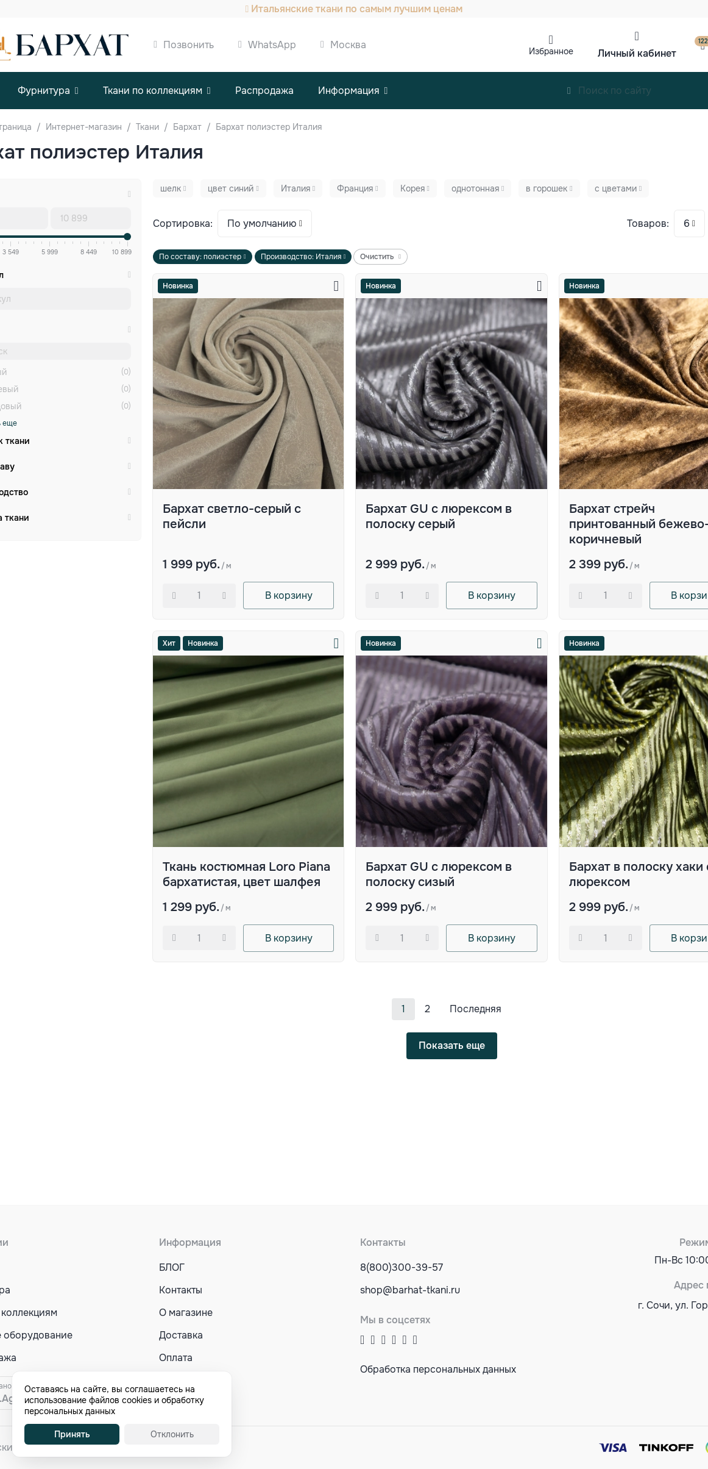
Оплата (176, 1357)
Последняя (475, 1009)
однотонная (475, 188)
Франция (355, 188)
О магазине (186, 1312)
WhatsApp (272, 44)
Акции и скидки (195, 1402)
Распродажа (264, 90)
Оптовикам (185, 1380)
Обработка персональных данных (438, 1369)
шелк (170, 188)
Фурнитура (44, 90)
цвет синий (230, 188)
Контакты (180, 1290)
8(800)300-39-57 (401, 1267)
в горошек (546, 188)
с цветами (616, 188)
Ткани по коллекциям (152, 90)
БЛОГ (172, 1267)
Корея (412, 188)
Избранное (551, 51)
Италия (295, 188)
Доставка (181, 1335)
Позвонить (188, 44)
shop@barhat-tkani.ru (410, 1290)
